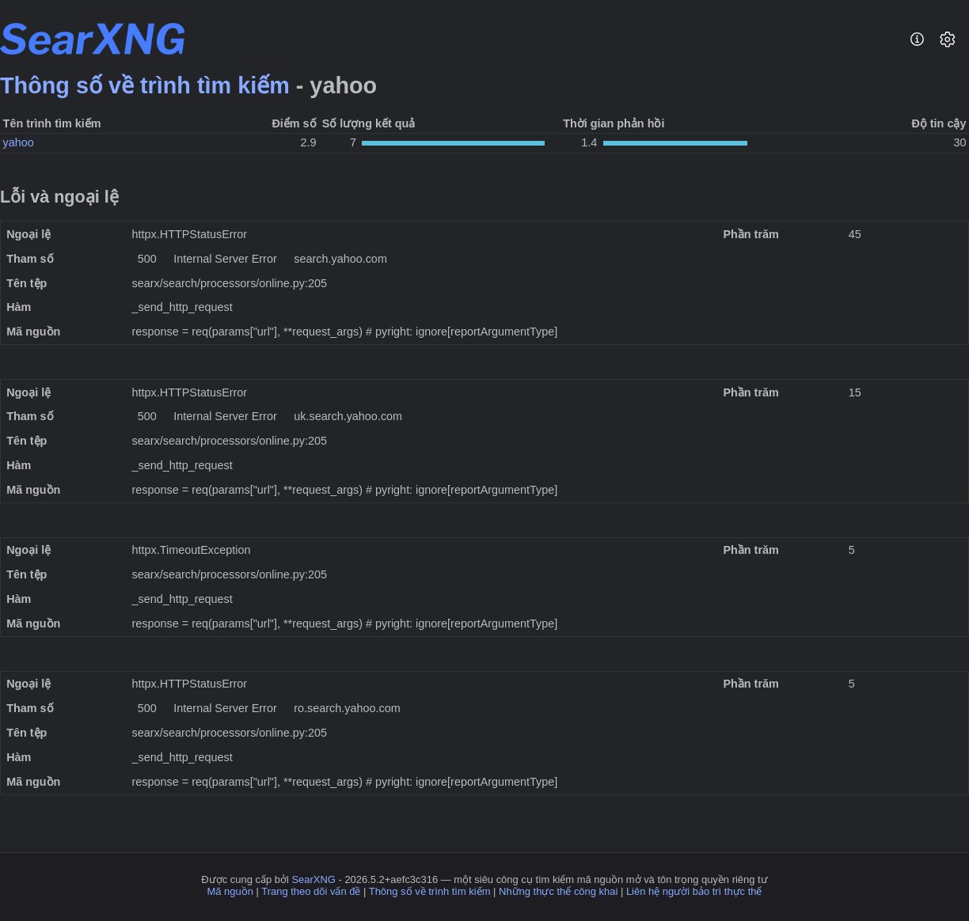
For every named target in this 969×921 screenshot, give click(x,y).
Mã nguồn (230, 891)
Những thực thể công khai (558, 891)
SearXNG (313, 879)
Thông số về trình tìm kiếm (145, 85)
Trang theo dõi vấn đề (310, 891)
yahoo (18, 142)
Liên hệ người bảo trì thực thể (694, 891)
